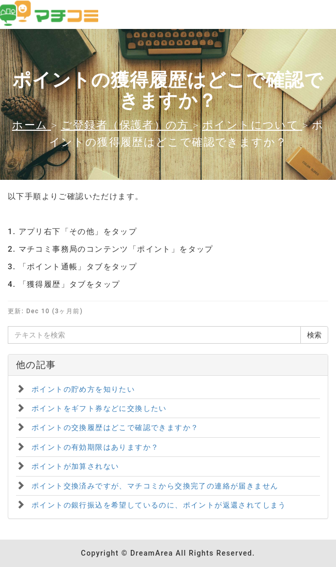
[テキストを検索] (154, 335)
